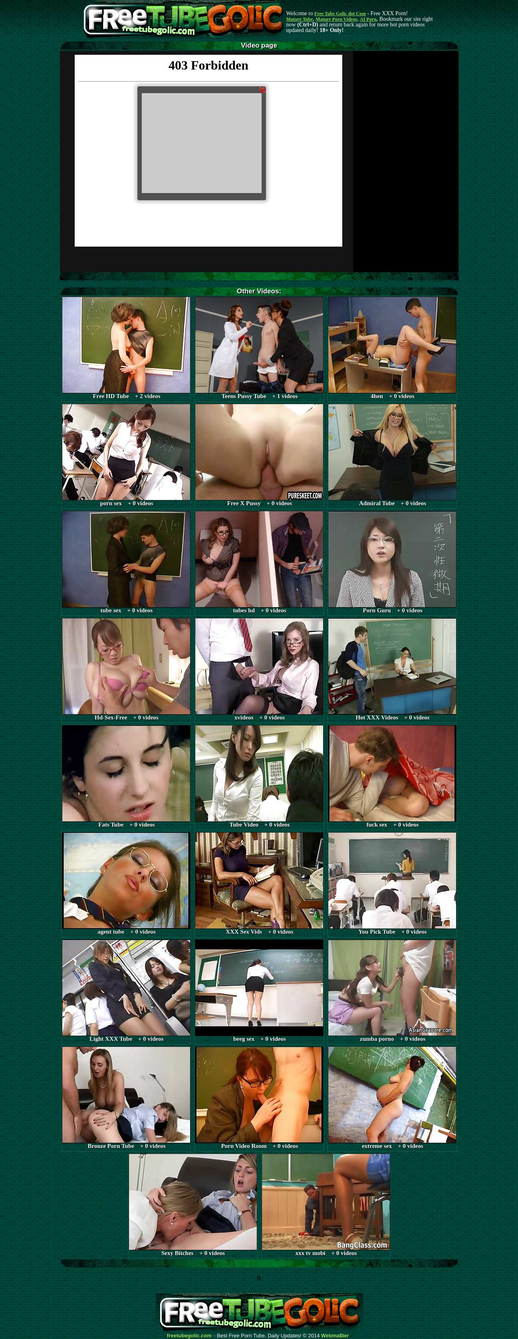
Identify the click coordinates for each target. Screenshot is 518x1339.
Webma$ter (335, 1336)
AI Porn (368, 19)
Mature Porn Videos (336, 19)
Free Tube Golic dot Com (340, 13)
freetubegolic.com (189, 1336)
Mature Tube (299, 19)
